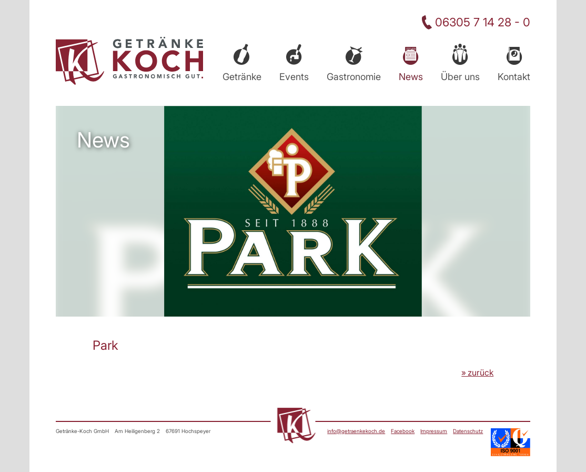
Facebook (403, 431)
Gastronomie (354, 76)
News (411, 76)
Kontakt (514, 76)
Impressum (433, 431)
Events (294, 76)
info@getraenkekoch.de (356, 431)
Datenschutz (468, 431)
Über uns (460, 76)
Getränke (242, 76)
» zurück (477, 372)
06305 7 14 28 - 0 (482, 22)
